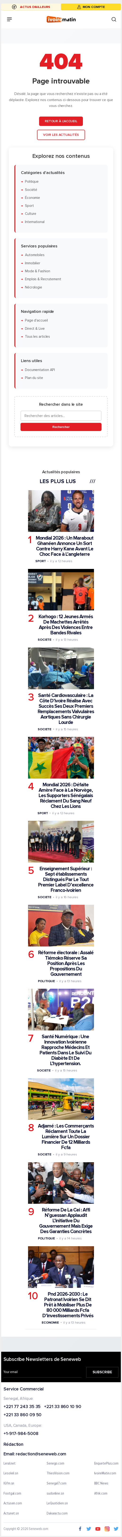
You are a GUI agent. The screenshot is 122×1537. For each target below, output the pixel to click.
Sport (29, 206)
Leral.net (10, 1463)
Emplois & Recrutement (43, 279)
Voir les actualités (61, 134)
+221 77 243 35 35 (22, 1406)
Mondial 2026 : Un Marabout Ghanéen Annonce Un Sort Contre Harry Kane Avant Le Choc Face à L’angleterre (64, 546)
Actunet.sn (11, 1513)
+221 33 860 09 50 (22, 1415)
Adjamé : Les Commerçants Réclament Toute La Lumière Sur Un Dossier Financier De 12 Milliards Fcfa (66, 1136)
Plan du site (34, 377)
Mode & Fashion (37, 271)
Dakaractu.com (57, 1513)
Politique (32, 181)
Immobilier (32, 263)
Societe (44, 639)
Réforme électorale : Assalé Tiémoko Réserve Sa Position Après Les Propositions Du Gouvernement (66, 963)
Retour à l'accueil (61, 121)
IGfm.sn (9, 1483)
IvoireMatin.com (105, 1473)
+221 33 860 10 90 (62, 1406)
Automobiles (35, 255)
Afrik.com (100, 1493)
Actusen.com (13, 1503)
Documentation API (40, 369)
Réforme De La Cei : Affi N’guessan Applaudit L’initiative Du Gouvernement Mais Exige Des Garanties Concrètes (66, 1220)
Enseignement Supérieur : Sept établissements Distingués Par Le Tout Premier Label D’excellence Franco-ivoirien (66, 879)
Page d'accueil (36, 320)
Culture (30, 214)
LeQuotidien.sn (57, 1503)
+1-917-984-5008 (21, 1433)
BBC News (101, 1483)
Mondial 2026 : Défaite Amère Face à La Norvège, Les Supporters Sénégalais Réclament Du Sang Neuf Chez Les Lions (66, 795)
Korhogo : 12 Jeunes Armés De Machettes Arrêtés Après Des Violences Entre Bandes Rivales (66, 625)
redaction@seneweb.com (41, 1454)
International (35, 222)
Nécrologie (33, 287)
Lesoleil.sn (11, 1473)
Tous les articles (37, 336)
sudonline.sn (55, 1493)
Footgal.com (12, 1493)
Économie (32, 197)
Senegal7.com (56, 1483)
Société (31, 189)
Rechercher (60, 426)
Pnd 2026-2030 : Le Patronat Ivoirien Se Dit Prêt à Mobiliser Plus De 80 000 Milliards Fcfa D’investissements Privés (67, 1304)
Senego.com (55, 1463)
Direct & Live (35, 328)
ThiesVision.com (58, 1473)
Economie (50, 1322)
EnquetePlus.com (106, 1463)
